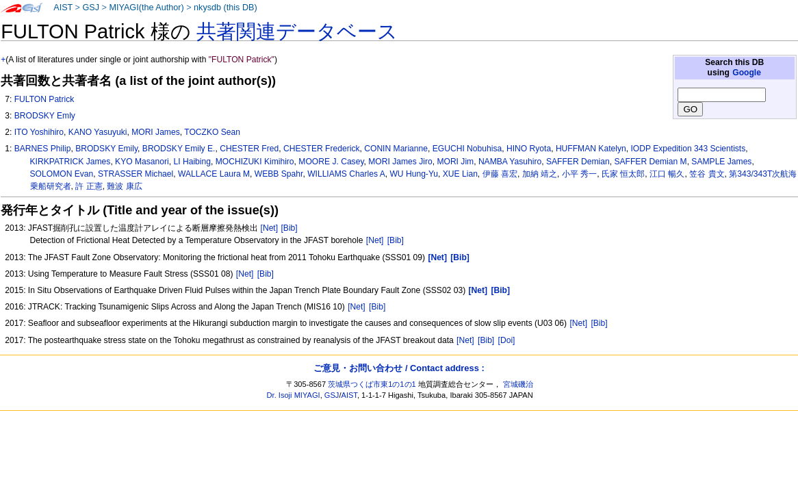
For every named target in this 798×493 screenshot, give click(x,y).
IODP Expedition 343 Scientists (687, 148)
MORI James (155, 132)
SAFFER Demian (578, 161)
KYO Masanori (142, 161)
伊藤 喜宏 (499, 174)
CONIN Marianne (396, 148)
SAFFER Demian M (650, 161)
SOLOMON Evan (62, 174)
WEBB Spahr (279, 174)
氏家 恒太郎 (623, 174)
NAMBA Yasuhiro (509, 161)
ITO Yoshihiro (39, 132)
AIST (63, 7)
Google (746, 72)
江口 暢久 (666, 174)
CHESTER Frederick (321, 148)
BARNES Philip (42, 148)
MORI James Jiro (400, 161)
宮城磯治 (518, 384)
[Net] (270, 228)
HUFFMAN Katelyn (591, 148)
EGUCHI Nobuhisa (467, 148)
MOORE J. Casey (330, 161)
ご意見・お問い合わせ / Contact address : (398, 368)
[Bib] (289, 228)
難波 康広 (124, 186)
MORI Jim (455, 161)
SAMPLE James (721, 161)
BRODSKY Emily (106, 148)
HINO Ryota (528, 148)
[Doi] (506, 340)
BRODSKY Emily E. (179, 148)
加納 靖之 (539, 174)
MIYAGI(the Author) (146, 7)
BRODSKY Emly (44, 116)
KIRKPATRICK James (70, 161)
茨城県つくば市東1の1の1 (372, 384)
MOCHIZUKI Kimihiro (255, 161)
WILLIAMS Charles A (346, 174)
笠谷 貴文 (706, 174)
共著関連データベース (297, 31)
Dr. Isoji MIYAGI (293, 395)
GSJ (90, 7)
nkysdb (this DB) (225, 7)
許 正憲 (88, 186)
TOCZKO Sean (212, 132)
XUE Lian (460, 174)
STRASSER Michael (135, 174)
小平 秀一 (579, 174)
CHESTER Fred (249, 148)
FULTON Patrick (44, 99)
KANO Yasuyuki (97, 132)
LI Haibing (191, 161)
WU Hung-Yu (413, 174)
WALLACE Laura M (214, 174)
